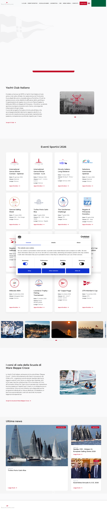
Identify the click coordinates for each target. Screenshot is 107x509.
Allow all (77, 270)
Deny (29, 270)
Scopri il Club (11, 122)
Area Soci (83, 3)
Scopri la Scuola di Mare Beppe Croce (18, 400)
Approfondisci (14, 186)
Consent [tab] (28, 242)
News (64, 3)
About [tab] (78, 242)
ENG (89, 3)
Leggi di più (12, 488)
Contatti (75, 3)
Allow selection (53, 270)
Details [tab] (53, 242)
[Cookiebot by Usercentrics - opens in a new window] (82, 237)
